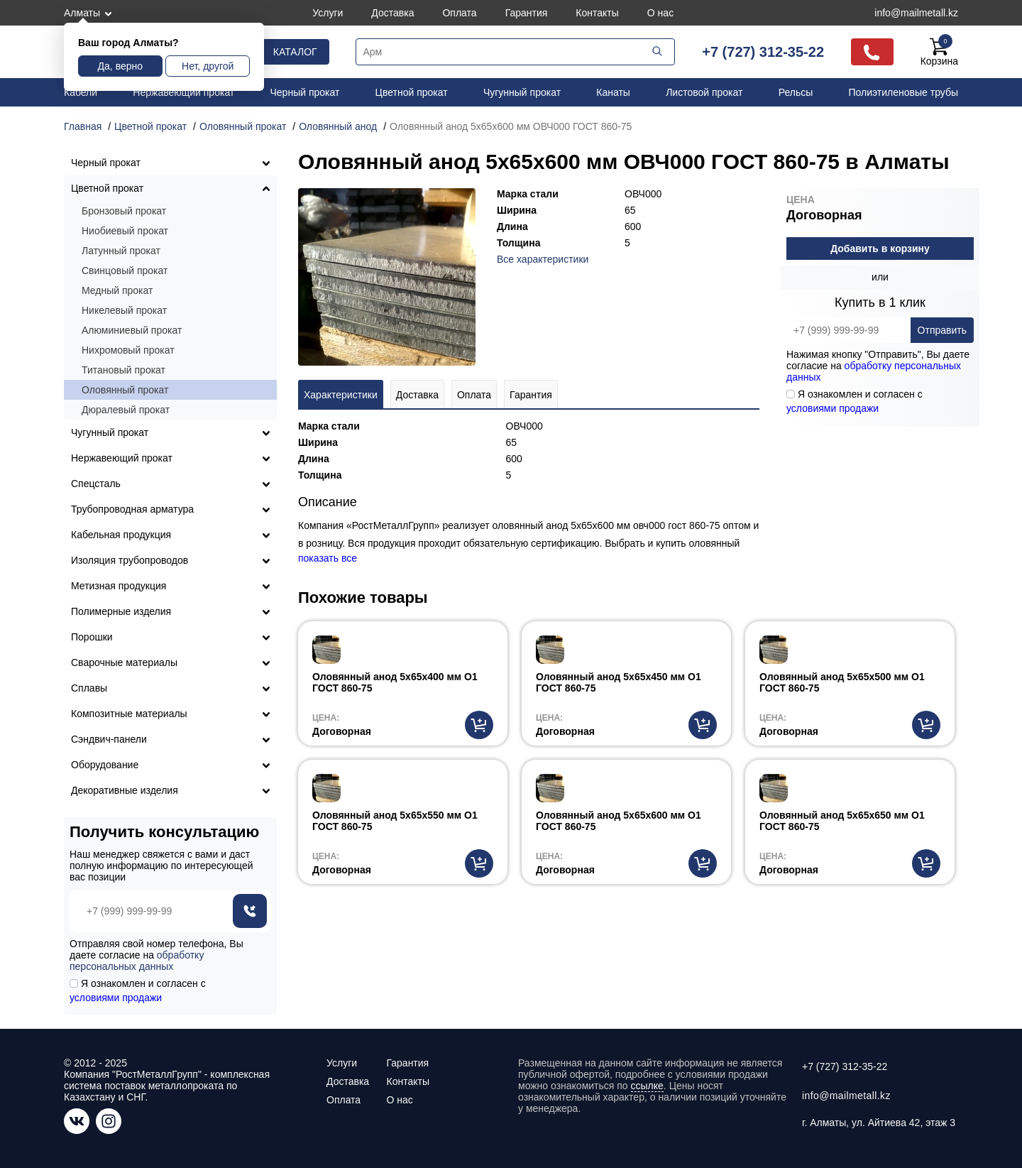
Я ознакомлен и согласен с (854, 401)
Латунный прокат (121, 250)
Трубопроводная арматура (132, 509)
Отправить (942, 330)
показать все (327, 558)
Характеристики (341, 394)
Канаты (613, 92)
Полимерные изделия (121, 611)
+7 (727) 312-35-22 (763, 52)
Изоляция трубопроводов (129, 560)
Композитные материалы (129, 713)
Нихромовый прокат (128, 350)
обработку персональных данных (137, 960)
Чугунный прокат (522, 92)
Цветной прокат (411, 92)
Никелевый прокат (124, 310)
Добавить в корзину (880, 248)
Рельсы (796, 92)
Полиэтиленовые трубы (903, 92)
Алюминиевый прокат (132, 330)
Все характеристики (542, 259)
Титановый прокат (123, 370)
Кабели (80, 92)
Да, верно (120, 66)
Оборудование (104, 764)
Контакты (597, 12)
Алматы (82, 12)
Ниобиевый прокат (125, 230)
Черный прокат (305, 92)
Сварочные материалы (124, 662)
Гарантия (526, 12)
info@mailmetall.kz (916, 12)
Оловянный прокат (125, 389)
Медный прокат (117, 290)
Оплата (459, 12)
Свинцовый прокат (124, 270)
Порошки (92, 637)
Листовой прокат (704, 92)
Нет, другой (207, 66)
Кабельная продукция (121, 534)
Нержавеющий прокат (183, 92)
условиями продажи (832, 408)
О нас (660, 12)
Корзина (939, 52)
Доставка (392, 12)
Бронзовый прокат (124, 211)
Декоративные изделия (124, 790)
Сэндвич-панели (109, 739)
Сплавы (89, 688)
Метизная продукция (118, 585)
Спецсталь (96, 483)
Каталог (295, 52)
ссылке (647, 1085)
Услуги (327, 12)
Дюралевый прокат (126, 409)
